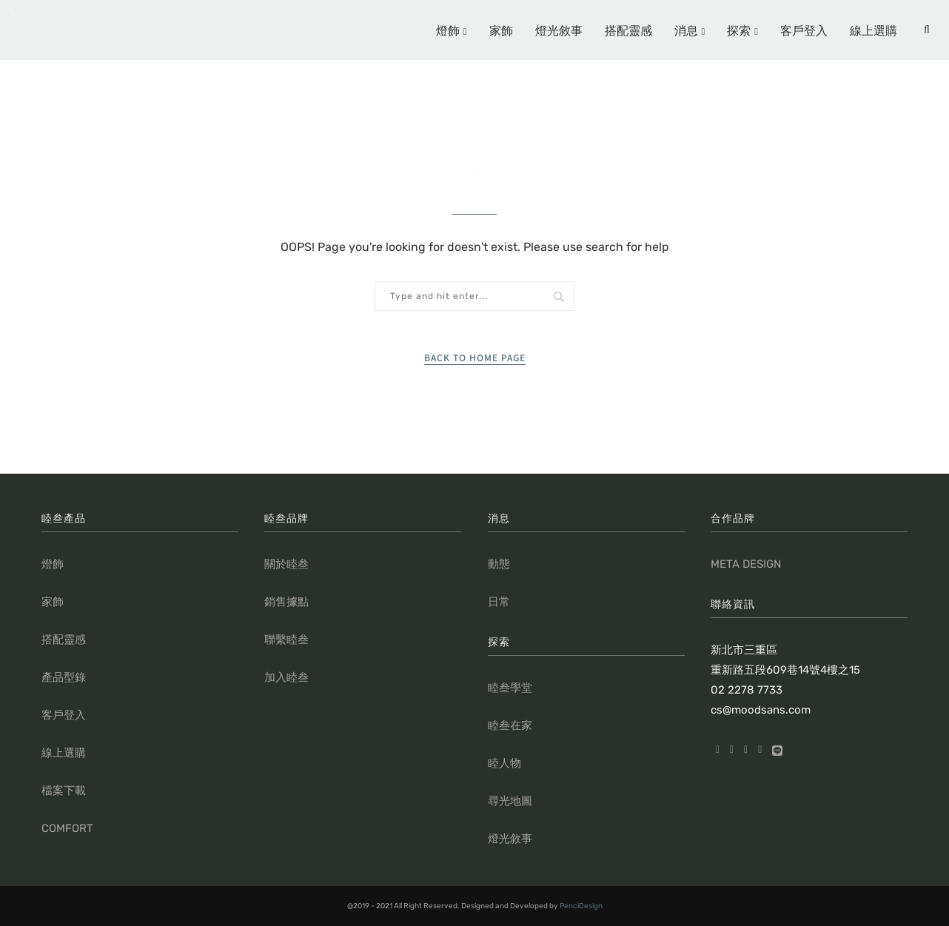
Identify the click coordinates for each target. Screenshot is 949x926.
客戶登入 (804, 29)
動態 (499, 564)
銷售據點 (286, 601)
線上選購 (873, 29)
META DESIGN (746, 564)
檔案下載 (63, 790)
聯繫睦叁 (286, 639)
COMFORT (67, 828)
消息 (686, 29)
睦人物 (504, 763)
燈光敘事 (559, 29)
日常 (499, 601)
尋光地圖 (510, 801)
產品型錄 (63, 677)
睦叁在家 (510, 725)
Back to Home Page (475, 357)
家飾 (501, 29)
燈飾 (448, 29)
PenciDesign (581, 906)
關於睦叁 (286, 564)
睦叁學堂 (510, 687)
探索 (739, 29)
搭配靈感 (628, 29)
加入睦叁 (286, 677)
